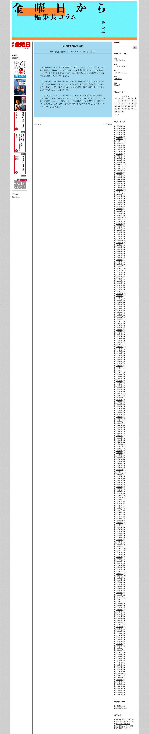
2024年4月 (119, 181)
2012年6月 (119, 482)
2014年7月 (119, 429)
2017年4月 (119, 359)
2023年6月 (119, 202)
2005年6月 (119, 661)
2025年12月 (119, 139)
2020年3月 (119, 285)
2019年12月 (119, 292)
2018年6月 (119, 330)
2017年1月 (119, 366)
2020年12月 (119, 266)
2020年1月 (119, 289)
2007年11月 (119, 599)
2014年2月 (119, 440)
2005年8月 (119, 656)
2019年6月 (119, 304)
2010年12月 (119, 521)
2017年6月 (119, 355)
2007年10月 (119, 601)
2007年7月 (119, 608)
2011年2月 (119, 516)
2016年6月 (119, 381)
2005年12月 (119, 648)
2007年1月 (119, 620)
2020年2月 (119, 287)
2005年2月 (119, 669)
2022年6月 (119, 228)
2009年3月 (119, 565)
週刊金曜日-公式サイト (123, 728)
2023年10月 (119, 194)
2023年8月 (119, 198)
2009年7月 (119, 557)
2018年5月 (119, 332)
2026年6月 (119, 126)
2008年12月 (119, 571)
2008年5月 (119, 586)
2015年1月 (119, 417)
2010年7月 (119, 531)
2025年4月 (119, 156)
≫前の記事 (108, 124)
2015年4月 (119, 410)
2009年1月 (119, 569)
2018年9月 (119, 323)
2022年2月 (119, 236)
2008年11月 (119, 574)
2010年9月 (119, 527)
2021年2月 (119, 262)
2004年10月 (119, 678)
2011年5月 (119, 510)
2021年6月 (119, 253)
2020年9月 (119, 272)
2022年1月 (119, 238)
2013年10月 (119, 449)
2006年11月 (119, 625)
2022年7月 (119, 226)
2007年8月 (119, 605)
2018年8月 (119, 325)
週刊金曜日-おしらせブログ (125, 719)
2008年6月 (119, 584)
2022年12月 (119, 215)
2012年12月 (119, 470)
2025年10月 (119, 143)
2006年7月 (119, 633)
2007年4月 (119, 614)
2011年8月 (119, 504)
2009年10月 (119, 550)
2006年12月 (119, 622)
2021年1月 (119, 264)
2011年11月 (119, 497)
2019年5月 (119, 306)
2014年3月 (119, 438)
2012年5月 (119, 485)
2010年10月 (119, 525)
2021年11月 (119, 243)
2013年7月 (119, 455)
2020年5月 (119, 281)
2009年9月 (119, 552)
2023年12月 (119, 190)
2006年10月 (119, 627)
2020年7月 (119, 277)
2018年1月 (119, 340)
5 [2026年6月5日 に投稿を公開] (132, 100)
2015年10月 (119, 398)
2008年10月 (119, 576)
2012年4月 (119, 487)
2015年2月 (119, 415)
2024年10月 (119, 168)
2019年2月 (119, 313)
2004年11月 (119, 675)
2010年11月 (119, 523)
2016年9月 (119, 374)
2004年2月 (119, 695)
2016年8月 (119, 376)
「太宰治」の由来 (120, 72)
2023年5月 (119, 205)
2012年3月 (119, 489)
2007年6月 (119, 610)
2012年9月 (119, 476)
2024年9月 (119, 171)
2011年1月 (119, 519)
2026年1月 (119, 137)
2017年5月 (119, 357)
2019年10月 (119, 296)
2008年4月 (119, 588)
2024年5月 (119, 179)
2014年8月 (119, 427)
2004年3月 (119, 692)
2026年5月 (119, 128)
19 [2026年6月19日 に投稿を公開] (132, 106)
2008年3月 (119, 591)
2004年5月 (119, 688)
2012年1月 (119, 493)
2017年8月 (119, 351)
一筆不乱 (119, 706)
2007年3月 (119, 616)
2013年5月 (119, 459)
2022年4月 (119, 232)
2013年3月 (119, 463)
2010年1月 (119, 544)
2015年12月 (119, 393)
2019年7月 (119, 302)
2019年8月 (119, 300)
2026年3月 (119, 132)
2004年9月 (119, 680)
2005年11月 (119, 650)
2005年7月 (119, 658)
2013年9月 (119, 451)
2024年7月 (119, 175)
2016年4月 (119, 385)
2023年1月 (119, 213)
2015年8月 (119, 402)
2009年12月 (119, 546)
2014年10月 (119, 423)
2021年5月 (119, 255)
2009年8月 (119, 555)
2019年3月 (119, 311)
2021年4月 (119, 258)
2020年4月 (119, 283)
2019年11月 (119, 294)
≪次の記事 (37, 124)
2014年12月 (119, 419)
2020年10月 (119, 270)
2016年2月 (119, 389)
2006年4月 (119, 639)
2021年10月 (119, 245)
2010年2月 (119, 542)
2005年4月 (119, 665)
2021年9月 (119, 247)
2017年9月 (119, 349)
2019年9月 (119, 298)
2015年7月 (119, 404)
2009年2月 (119, 567)
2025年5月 (119, 154)
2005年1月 (119, 671)
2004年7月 (119, 684)
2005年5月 (119, 663)
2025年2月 (119, 160)
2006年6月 (119, 635)
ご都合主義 (118, 79)
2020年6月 (119, 279)
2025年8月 (119, 147)
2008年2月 (119, 593)
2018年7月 (119, 328)
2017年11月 (119, 344)
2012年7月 (119, 480)
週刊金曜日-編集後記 (123, 724)
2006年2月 (119, 644)
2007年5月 (119, 612)
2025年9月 (119, 145)
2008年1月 (119, 595)
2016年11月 (119, 370)
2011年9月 (119, 501)
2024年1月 (119, 188)
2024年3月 (119, 183)
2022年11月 (119, 217)
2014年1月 (119, 442)
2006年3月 (119, 642)
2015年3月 (119, 412)
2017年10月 (119, 347)
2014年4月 (119, 436)
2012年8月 (119, 478)
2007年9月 (119, 603)
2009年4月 (119, 563)
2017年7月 (119, 353)
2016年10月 (119, 372)
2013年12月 (119, 444)
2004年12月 (119, 673)
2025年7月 (119, 149)
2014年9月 (119, 425)
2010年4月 (119, 538)
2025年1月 (119, 162)
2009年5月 (119, 561)
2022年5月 (119, 230)
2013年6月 (119, 457)
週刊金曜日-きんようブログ (125, 722)
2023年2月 (119, 211)
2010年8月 (119, 529)
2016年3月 (119, 387)
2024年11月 (119, 166)
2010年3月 (119, 540)
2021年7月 (119, 251)
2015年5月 (119, 408)
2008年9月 (119, 578)
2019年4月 (119, 308)
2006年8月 (119, 631)
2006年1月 (119, 646)
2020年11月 (119, 268)
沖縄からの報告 (119, 60)
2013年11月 (119, 446)
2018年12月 (119, 317)
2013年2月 (119, 465)
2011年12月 (119, 495)
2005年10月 (119, 652)
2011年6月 (119, 508)
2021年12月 (119, 241)
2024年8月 (119, 173)
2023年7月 (119, 200)
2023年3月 (119, 209)
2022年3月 (119, 234)
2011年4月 (119, 512)
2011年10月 (119, 499)
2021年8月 (119, 249)
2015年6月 (119, 406)
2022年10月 (119, 219)
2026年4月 (119, 130)
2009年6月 (119, 559)
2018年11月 (119, 319)
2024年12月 (119, 164)
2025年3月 (119, 158)
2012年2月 (119, 491)
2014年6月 (119, 431)
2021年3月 (119, 260)
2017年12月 (119, 342)
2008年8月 (119, 580)
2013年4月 (119, 461)
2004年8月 (119, 682)
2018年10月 (119, 321)
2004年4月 (119, 690)
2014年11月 (119, 421)
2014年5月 (119, 434)
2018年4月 (119, 334)
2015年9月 (119, 400)
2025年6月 (119, 151)
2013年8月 (119, 453)
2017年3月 (119, 362)
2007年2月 (119, 618)
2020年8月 (119, 274)
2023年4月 (119, 207)
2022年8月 (119, 224)
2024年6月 (119, 177)
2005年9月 (119, 654)
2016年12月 (119, 368)
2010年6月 (119, 533)
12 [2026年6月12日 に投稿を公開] (132, 103)
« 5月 (117, 114)
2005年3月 (119, 667)
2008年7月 (119, 582)
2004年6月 (119, 686)
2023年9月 (119, 196)
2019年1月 (119, 315)
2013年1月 (119, 468)
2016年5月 (119, 383)
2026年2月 (119, 135)
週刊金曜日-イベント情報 (124, 726)
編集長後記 (119, 708)
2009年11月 (119, 548)
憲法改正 (117, 85)
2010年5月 (119, 535)
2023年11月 (119, 192)
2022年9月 (119, 222)
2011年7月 (119, 506)
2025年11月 (119, 141)
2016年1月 (119, 391)
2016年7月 (119, 378)
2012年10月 (119, 474)
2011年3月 (119, 514)
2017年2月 (119, 364)
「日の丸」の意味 (120, 66)
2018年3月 (119, 336)
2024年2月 (119, 185)
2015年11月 (119, 395)
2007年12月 (119, 597)
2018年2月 (119, 338)
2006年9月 (119, 629)
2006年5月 (119, 637)
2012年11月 (119, 472)
